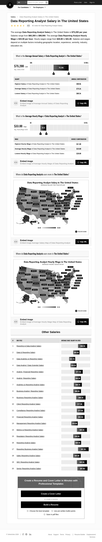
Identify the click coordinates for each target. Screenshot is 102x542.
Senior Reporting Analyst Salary (29, 470)
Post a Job (78, 2)
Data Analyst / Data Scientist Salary (30, 367)
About (50, 534)
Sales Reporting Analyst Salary (28, 457)
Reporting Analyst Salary (26, 444)
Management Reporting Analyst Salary (31, 425)
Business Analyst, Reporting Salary (30, 393)
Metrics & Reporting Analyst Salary (30, 431)
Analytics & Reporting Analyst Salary (31, 386)
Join (85, 2)
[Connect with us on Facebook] (23, 534)
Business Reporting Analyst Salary (30, 399)
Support (56, 534)
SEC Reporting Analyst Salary (28, 464)
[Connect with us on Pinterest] (26, 534)
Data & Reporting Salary (26, 354)
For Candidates (24, 7)
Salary (13, 17)
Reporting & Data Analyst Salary (29, 348)
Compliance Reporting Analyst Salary (31, 412)
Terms (62, 534)
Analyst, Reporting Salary (26, 380)
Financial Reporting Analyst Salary (30, 419)
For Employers (39, 7)
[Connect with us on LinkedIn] (30, 534)
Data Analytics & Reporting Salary (30, 360)
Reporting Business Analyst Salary (30, 451)
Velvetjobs (10, 4)
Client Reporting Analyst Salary (28, 406)
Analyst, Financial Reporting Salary (30, 373)
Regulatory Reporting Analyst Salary (30, 438)
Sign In (92, 2)
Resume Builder (80, 534)
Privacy (67, 534)
